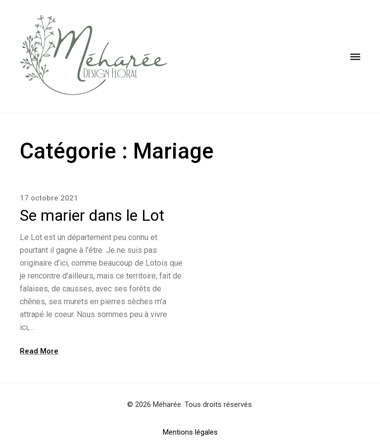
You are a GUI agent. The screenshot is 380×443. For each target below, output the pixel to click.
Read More (39, 351)
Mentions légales (190, 432)
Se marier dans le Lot (92, 215)
